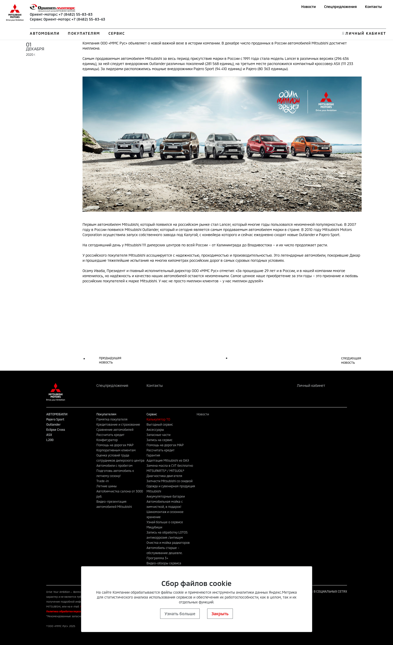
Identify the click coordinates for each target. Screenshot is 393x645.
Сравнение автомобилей (114, 429)
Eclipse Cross (55, 429)
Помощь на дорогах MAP (114, 445)
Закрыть (220, 613)
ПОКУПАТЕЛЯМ (84, 33)
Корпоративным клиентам (116, 450)
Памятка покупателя (111, 419)
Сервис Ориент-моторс (50, 19)
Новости (308, 6)
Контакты (373, 6)
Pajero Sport (55, 419)
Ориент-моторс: (44, 14)
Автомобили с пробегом (114, 465)
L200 (49, 440)
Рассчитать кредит (110, 434)
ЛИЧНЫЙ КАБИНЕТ (365, 33)
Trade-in (102, 481)
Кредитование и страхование (118, 424)
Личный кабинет (311, 385)
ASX (49, 434)
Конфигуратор (107, 440)
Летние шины (106, 486)
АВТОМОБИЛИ (45, 33)
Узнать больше (179, 613)
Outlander (53, 424)
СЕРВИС (116, 33)
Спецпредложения (340, 6)
